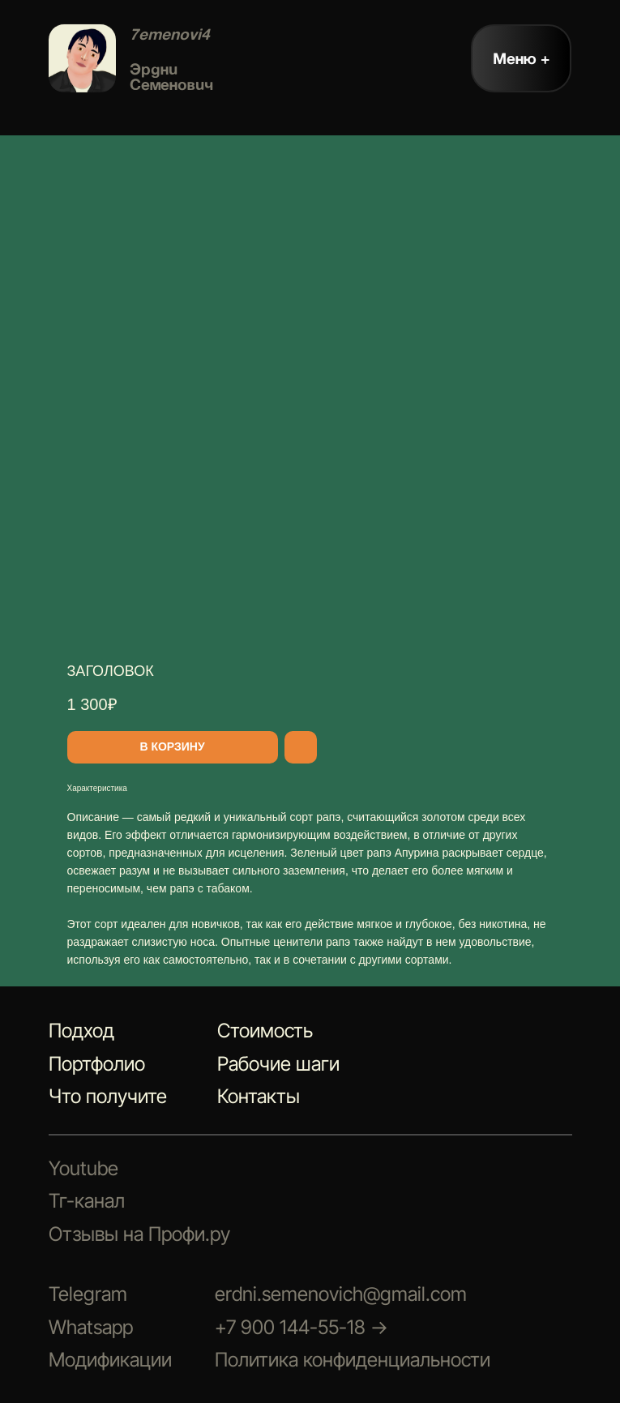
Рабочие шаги (278, 1064)
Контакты (258, 1096)
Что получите (108, 1096)
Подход (81, 1030)
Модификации (110, 1359)
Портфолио (97, 1064)
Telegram (88, 1294)
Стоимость (265, 1030)
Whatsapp (91, 1327)
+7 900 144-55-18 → (301, 1327)
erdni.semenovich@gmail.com (341, 1294)
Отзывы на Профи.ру (139, 1234)
